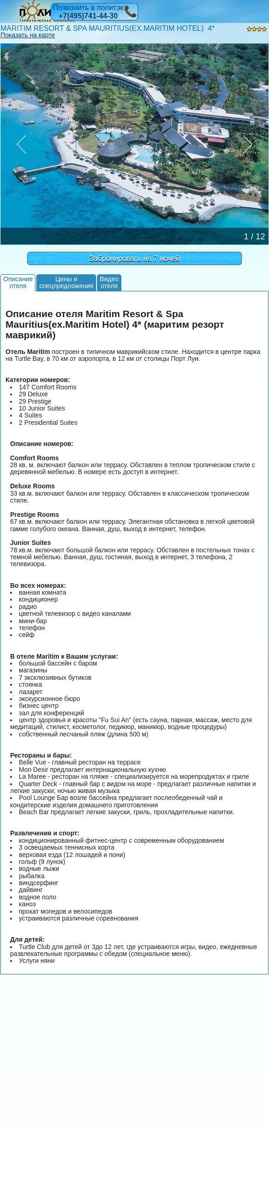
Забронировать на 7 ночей (134, 258)
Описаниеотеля (18, 282)
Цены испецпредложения (66, 282)
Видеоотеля (109, 282)
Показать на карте (27, 35)
